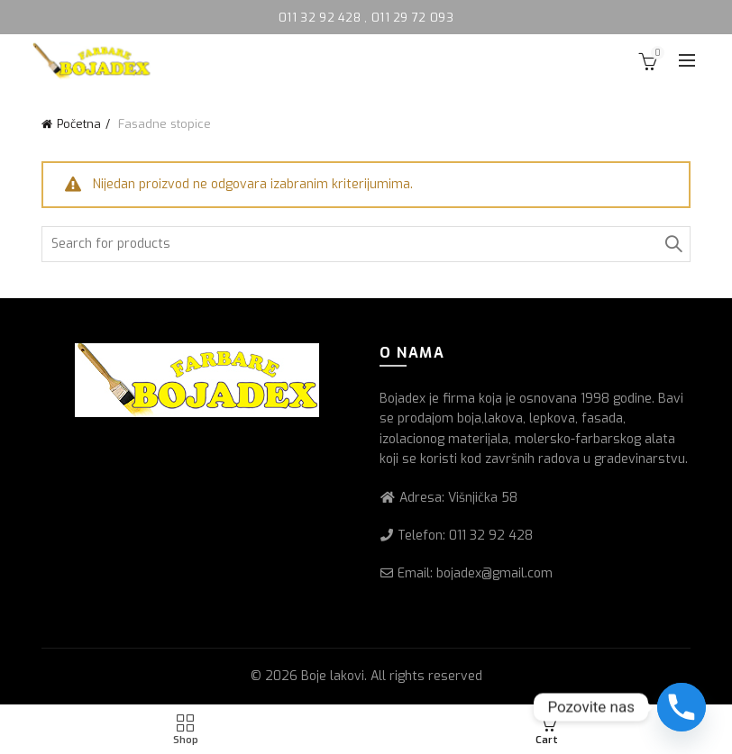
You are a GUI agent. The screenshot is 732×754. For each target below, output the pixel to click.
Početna (79, 124)
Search (672, 244)
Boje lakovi (332, 676)
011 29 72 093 (412, 17)
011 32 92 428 (321, 17)
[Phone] (681, 707)
